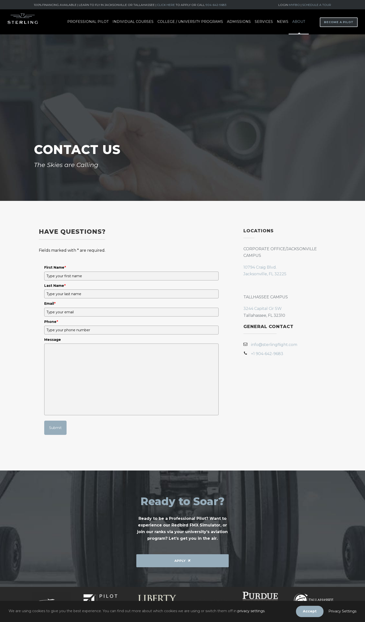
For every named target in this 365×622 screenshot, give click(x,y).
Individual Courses (133, 21)
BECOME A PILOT (338, 22)
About (298, 21)
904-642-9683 (216, 5)
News (282, 21)
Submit (55, 428)
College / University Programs (190, 21)
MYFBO (295, 5)
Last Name (55, 285)
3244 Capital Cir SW (262, 308)
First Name (55, 267)
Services (264, 21)
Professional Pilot (88, 21)
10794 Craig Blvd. (260, 267)
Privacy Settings (342, 611)
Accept (310, 611)
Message (52, 339)
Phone (51, 321)
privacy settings (251, 611)
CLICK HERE (166, 5)
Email (50, 303)
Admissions (239, 21)
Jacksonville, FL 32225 (264, 274)
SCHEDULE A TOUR (316, 5)
